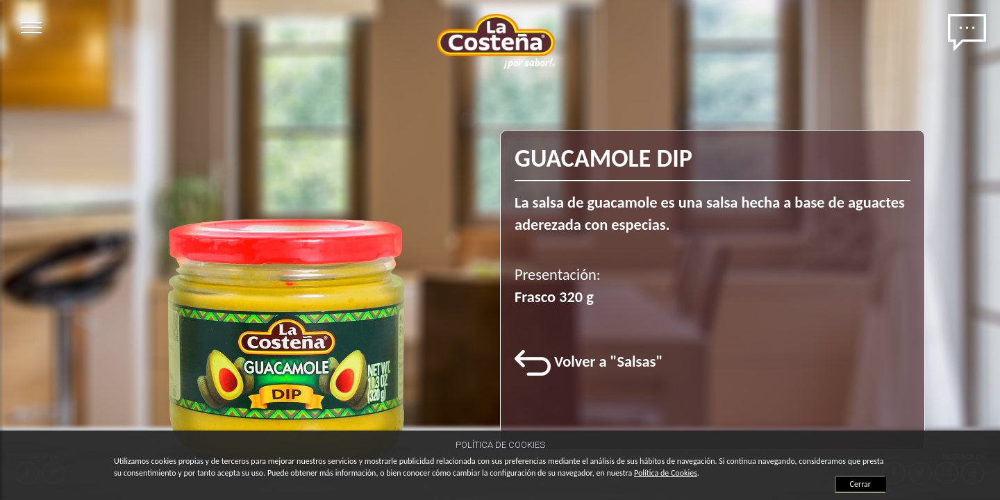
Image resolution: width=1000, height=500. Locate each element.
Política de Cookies (665, 473)
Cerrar (860, 484)
